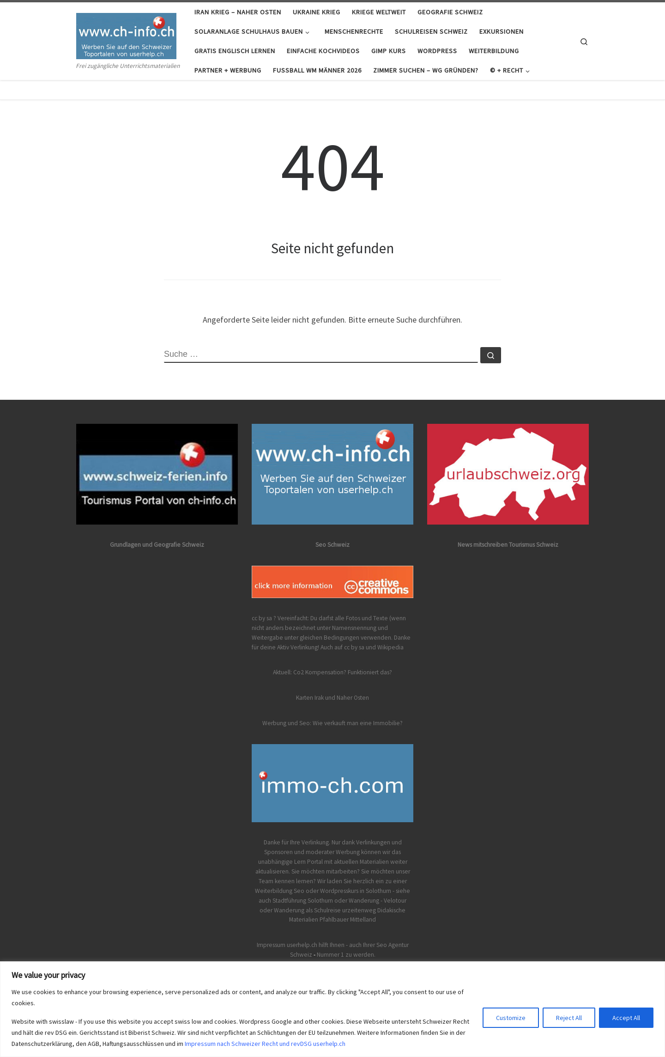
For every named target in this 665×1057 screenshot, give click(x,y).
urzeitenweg (359, 910)
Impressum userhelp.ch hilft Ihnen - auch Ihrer (316, 945)
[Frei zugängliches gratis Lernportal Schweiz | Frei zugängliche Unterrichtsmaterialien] (126, 34)
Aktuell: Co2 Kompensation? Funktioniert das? (332, 672)
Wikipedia (390, 647)
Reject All (569, 1018)
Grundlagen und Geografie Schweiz (157, 545)
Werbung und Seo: (286, 723)
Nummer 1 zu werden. (346, 955)
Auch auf (331, 647)
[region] (332, 1009)
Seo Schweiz (332, 545)
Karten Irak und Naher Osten (332, 698)
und (371, 647)
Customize (511, 1018)
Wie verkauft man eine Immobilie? (358, 723)
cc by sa (354, 647)
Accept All (626, 1018)
